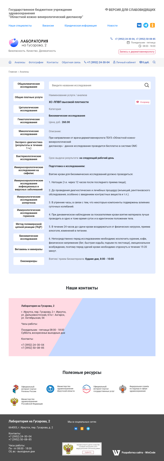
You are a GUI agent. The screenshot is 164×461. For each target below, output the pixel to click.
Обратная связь (71, 62)
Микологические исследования (29, 133)
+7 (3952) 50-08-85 (145, 39)
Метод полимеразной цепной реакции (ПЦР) (28, 226)
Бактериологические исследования (28, 158)
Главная (13, 71)
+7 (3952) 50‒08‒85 (20, 439)
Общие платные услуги (29, 97)
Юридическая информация (81, 25)
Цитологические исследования (29, 109)
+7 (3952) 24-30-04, (122, 38)
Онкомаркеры (28, 261)
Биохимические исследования (28, 237)
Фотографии (36, 62)
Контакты (52, 62)
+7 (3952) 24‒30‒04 (20, 436)
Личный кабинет (124, 62)
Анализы (20, 62)
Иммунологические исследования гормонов (28, 212)
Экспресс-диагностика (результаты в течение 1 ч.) (28, 145)
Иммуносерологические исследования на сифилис (28, 170)
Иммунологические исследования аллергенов (28, 199)
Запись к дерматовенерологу (136, 51)
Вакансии (48, 25)
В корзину (142, 102)
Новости (112, 25)
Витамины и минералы (28, 249)
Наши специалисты (20, 25)
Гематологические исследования (29, 121)
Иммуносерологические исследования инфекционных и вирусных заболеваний (28, 185)
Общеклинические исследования (29, 85)
